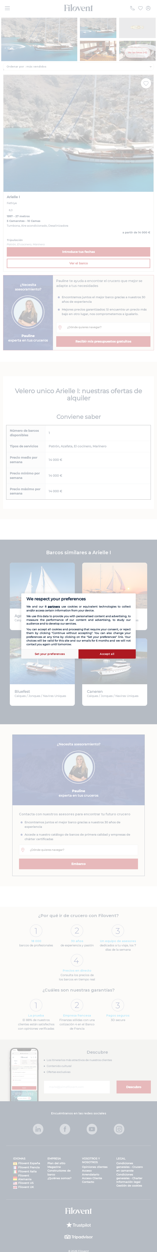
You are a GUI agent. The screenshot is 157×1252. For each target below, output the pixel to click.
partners (54, 606)
